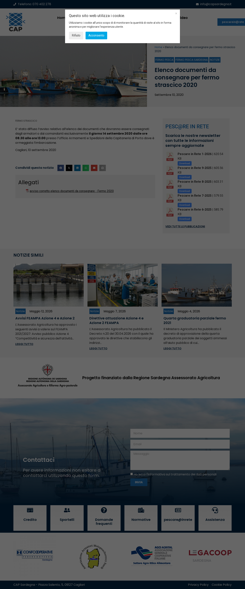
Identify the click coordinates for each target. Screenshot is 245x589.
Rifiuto (76, 35)
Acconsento (96, 35)
